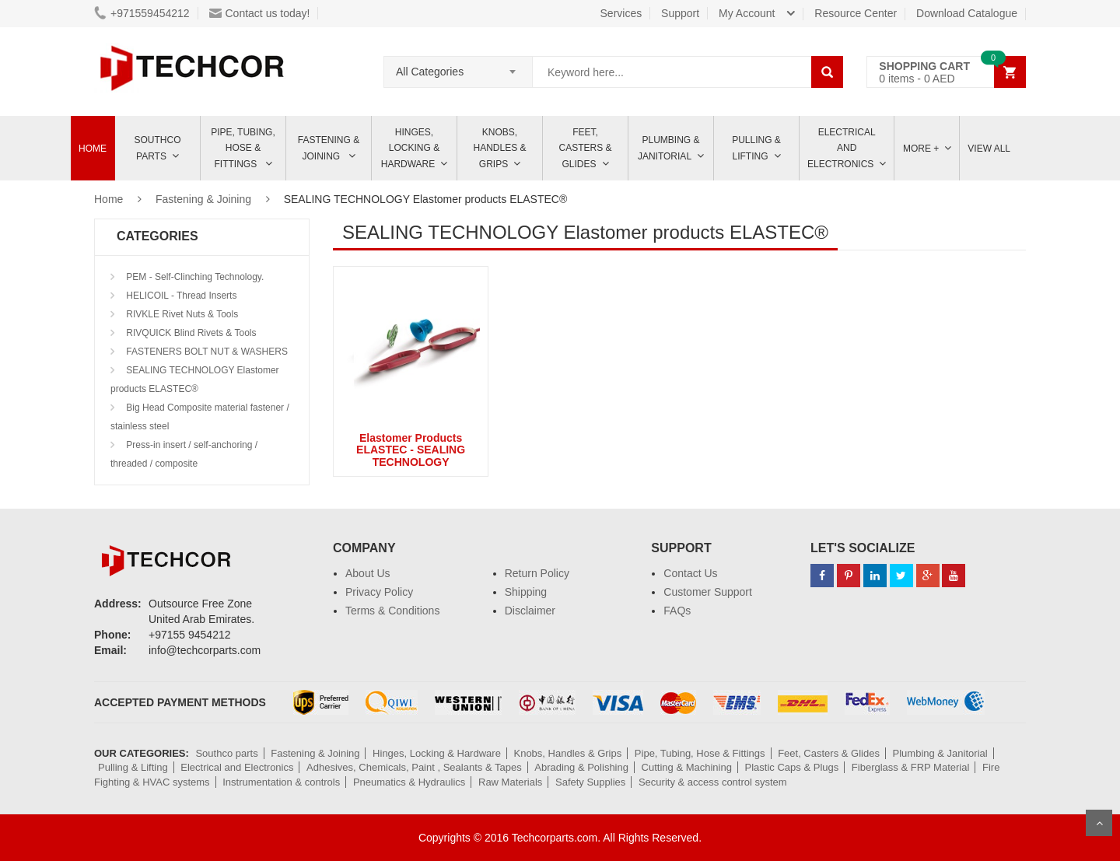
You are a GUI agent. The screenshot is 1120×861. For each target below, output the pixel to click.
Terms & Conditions (392, 610)
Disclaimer (530, 610)
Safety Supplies (590, 782)
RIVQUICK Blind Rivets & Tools (190, 332)
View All (989, 148)
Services (621, 13)
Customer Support (707, 592)
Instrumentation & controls (281, 782)
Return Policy (537, 573)
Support (680, 13)
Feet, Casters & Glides (584, 148)
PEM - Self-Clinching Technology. (194, 276)
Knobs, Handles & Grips (499, 148)
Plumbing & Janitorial (669, 148)
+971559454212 (142, 13)
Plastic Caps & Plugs (792, 767)
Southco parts (158, 148)
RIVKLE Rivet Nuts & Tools (181, 314)
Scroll (1099, 823)
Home (93, 148)
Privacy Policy (379, 592)
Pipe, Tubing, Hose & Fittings (243, 148)
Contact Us (690, 573)
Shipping (526, 592)
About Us (367, 573)
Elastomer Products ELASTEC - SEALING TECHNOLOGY (410, 450)
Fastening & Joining (328, 148)
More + (921, 148)
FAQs (677, 610)
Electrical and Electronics (236, 767)
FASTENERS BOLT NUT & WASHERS (206, 351)
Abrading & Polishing (581, 767)
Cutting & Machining (687, 767)
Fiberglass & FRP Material (910, 767)
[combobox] (458, 67)
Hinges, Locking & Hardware (410, 148)
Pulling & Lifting (756, 148)
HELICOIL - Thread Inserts (180, 295)
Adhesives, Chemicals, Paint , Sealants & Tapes (414, 767)
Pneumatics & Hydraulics (409, 782)
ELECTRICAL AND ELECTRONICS (841, 148)
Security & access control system (713, 782)
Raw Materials (510, 782)
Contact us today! (259, 13)
